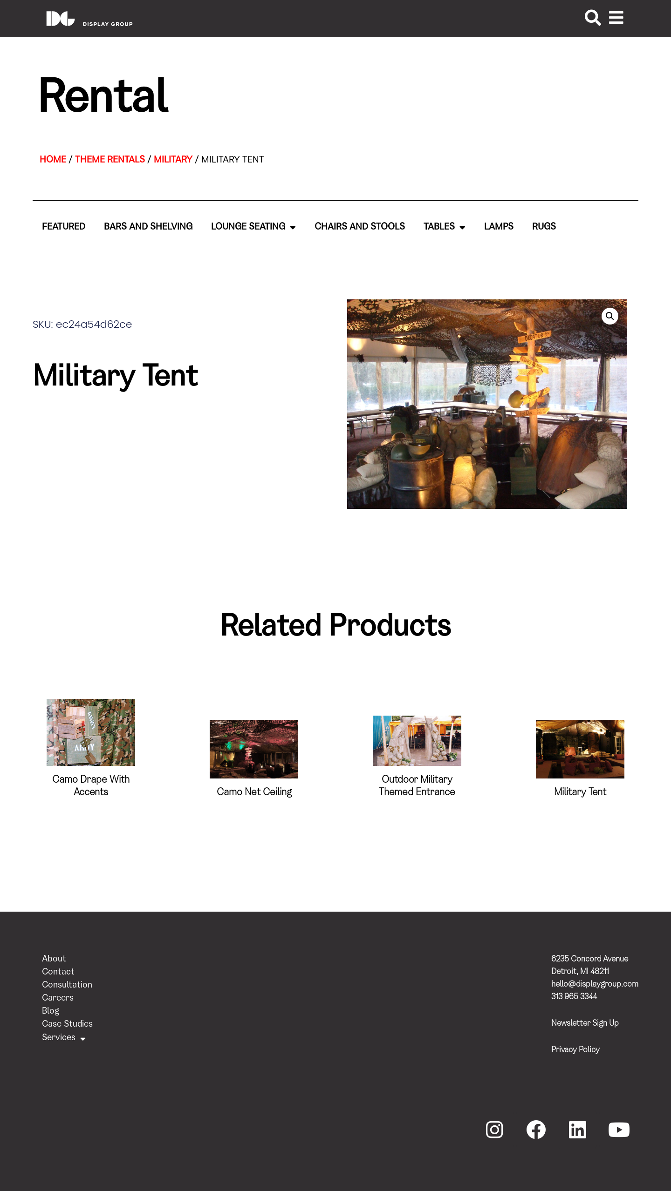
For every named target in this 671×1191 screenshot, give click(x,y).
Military (173, 160)
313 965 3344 (574, 997)
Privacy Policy (575, 1050)
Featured (63, 227)
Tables (445, 227)
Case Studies (67, 1025)
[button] (610, 316)
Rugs (544, 227)
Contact (58, 972)
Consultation (67, 985)
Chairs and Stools (360, 227)
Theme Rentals (110, 160)
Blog (50, 1012)
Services (64, 1038)
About (54, 959)
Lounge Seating (253, 227)
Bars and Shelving (148, 227)
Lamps (499, 227)
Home (53, 160)
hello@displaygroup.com (594, 985)
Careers (58, 999)
